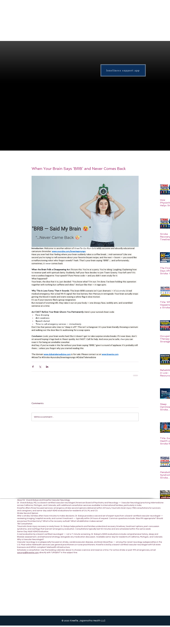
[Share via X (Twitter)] (40, 366)
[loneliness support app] (123, 70)
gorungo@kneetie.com (28, 553)
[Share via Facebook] (33, 366)
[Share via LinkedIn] (47, 366)
